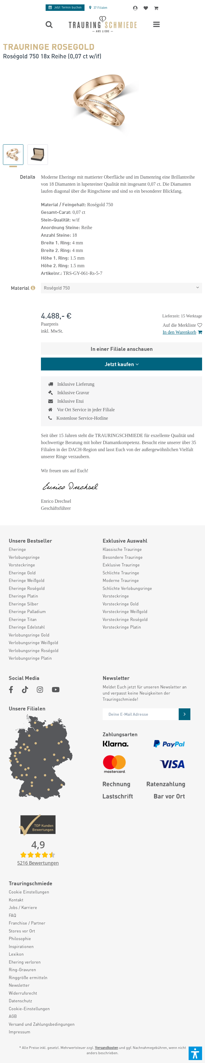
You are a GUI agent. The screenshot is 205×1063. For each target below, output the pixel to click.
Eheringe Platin (23, 595)
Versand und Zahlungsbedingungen (42, 1024)
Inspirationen (21, 946)
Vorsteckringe (22, 564)
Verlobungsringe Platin (30, 658)
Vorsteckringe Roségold (125, 619)
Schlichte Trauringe (121, 572)
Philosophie (20, 938)
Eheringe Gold (22, 572)
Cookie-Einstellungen (29, 1008)
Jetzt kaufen (119, 364)
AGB (13, 1016)
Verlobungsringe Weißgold (33, 642)
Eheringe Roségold (27, 588)
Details (27, 176)
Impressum (19, 1031)
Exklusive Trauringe (121, 564)
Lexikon (16, 954)
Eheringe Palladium (27, 611)
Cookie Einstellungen (29, 891)
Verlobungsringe (24, 557)
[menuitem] (53, 549)
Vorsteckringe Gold (121, 603)
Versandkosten (106, 1047)
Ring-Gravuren (22, 969)
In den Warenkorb (182, 332)
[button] (195, 1053)
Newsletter (19, 985)
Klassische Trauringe (122, 549)
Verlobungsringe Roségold (33, 650)
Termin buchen (65, 7)
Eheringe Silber (23, 603)
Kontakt (16, 899)
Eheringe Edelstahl (27, 626)
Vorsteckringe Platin (122, 626)
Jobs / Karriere (23, 907)
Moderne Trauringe (121, 580)
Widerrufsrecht (23, 993)
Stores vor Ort (22, 930)
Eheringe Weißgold (26, 580)
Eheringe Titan (23, 619)
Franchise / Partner (27, 922)
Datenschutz (20, 1000)
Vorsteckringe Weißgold (125, 611)
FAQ (12, 915)
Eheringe (17, 549)
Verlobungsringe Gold (29, 634)
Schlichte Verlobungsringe (127, 588)
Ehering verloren (25, 961)
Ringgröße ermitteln (28, 977)
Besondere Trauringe (123, 557)
